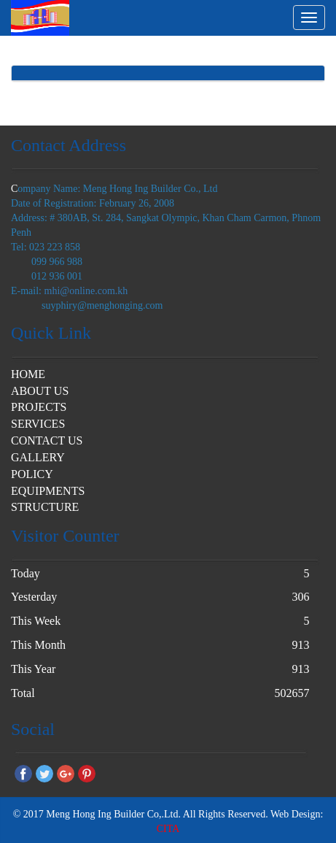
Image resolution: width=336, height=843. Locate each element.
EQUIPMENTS (48, 491)
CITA (168, 828)
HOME (28, 374)
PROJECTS (38, 407)
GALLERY (38, 457)
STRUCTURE (45, 507)
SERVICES (38, 423)
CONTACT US (46, 440)
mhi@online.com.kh (86, 290)
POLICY (32, 474)
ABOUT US (40, 391)
